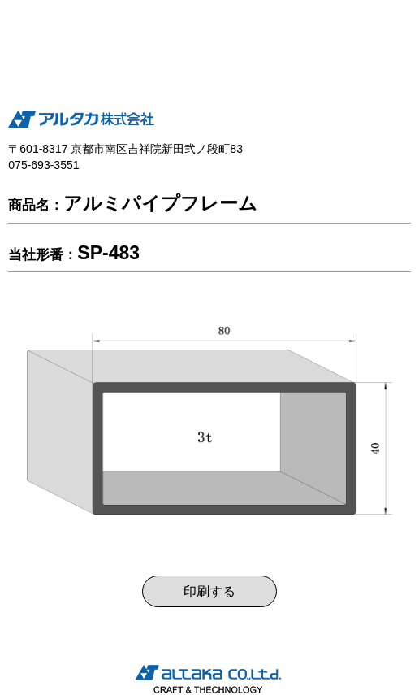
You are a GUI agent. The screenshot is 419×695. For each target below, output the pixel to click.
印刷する (209, 591)
